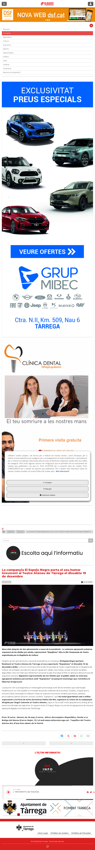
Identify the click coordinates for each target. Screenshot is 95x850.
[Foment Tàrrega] (70, 808)
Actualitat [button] (7, 33)
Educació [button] (6, 29)
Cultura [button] (6, 41)
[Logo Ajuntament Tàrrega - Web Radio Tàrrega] (25, 827)
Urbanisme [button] (7, 68)
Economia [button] (7, 45)
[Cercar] (90, 540)
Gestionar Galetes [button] (47, 495)
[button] (91, 26)
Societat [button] (6, 64)
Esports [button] (6, 49)
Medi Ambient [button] (8, 53)
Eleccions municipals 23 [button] (11, 72)
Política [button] (6, 57)
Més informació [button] (62, 471)
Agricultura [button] (7, 37)
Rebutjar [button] (47, 489)
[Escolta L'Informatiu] (47, 553)
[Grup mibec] (47, 208)
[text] (45, 540)
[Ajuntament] (24, 808)
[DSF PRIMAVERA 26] (47, 14)
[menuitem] (43, 833)
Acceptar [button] (47, 482)
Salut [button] (5, 61)
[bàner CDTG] (47, 421)
